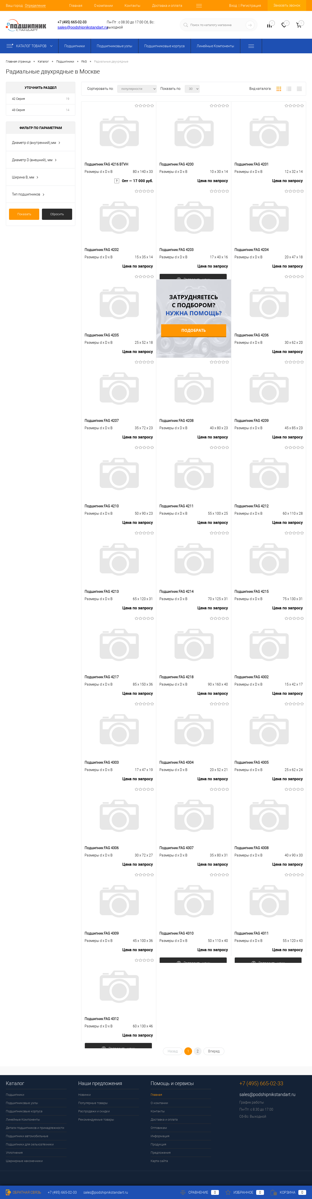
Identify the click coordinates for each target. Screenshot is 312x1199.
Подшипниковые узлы (114, 46)
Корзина (288, 1192)
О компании (103, 6)
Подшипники (74, 46)
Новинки (84, 1095)
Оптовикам (159, 1128)
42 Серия (18, 99)
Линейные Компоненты (215, 46)
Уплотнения (14, 1152)
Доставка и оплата (167, 6)
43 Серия (18, 110)
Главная (75, 6)
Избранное (244, 1192)
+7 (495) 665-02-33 (72, 22)
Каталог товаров (30, 46)
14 (67, 110)
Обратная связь (23, 1192)
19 (67, 99)
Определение (35, 6)
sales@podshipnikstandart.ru (83, 27)
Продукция (158, 1144)
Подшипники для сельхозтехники (30, 1144)
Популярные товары (93, 1103)
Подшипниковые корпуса (164, 46)
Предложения (161, 1152)
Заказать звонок (286, 5)
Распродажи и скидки (94, 1111)
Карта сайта (159, 1161)
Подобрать (193, 330)
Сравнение (199, 1192)
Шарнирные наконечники (24, 1161)
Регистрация (251, 6)
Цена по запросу (212, 183)
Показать (24, 214)
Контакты (132, 6)
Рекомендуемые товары (96, 1119)
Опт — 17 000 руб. (133, 183)
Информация (160, 1136)
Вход (233, 6)
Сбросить (57, 214)
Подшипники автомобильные (27, 1136)
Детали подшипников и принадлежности (35, 1128)
